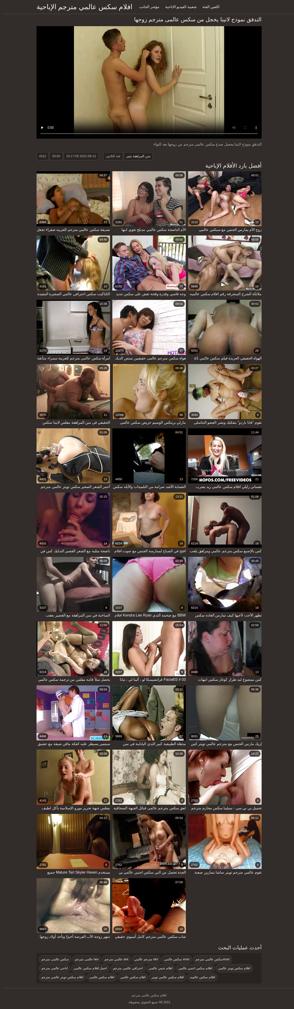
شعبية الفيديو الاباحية (179, 7)
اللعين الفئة (208, 7)
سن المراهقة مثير (136, 156)
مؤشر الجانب (147, 7)
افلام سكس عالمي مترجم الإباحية (82, 7)
